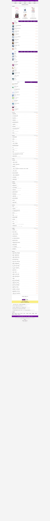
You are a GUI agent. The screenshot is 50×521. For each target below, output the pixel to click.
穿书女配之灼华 (14, 189)
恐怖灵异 (25, 3)
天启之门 (13, 149)
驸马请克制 (13, 219)
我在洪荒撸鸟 (13, 183)
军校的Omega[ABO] (14, 244)
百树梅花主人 (13, 266)
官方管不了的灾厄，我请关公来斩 (16, 261)
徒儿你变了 (13, 200)
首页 (18, 316)
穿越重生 (20, 3)
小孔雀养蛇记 (13, 124)
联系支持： (25, 320)
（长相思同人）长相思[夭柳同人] (16, 164)
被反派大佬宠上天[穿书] (15, 240)
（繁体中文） (29, 316)
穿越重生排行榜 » (36, 228)
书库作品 (30, 3)
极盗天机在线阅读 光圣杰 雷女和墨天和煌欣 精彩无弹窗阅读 (18, 308)
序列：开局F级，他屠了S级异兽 (15, 265)
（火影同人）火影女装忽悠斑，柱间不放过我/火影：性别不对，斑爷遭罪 (20, 168)
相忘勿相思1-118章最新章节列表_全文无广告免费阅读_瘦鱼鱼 (19, 307)
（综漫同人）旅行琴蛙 (14, 162)
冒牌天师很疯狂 (14, 113)
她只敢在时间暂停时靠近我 (15, 259)
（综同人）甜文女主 (14, 170)
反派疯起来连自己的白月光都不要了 (16, 242)
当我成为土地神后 (14, 202)
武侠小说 (21, 313)
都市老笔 (13, 287)
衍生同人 (24, 313)
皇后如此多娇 (13, 208)
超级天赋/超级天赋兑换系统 (15, 145)
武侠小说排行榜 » (36, 135)
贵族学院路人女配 (14, 185)
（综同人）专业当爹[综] (15, 143)
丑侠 (12, 147)
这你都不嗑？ (13, 166)
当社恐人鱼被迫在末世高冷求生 (15, 128)
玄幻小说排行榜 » (36, 112)
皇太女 (13, 206)
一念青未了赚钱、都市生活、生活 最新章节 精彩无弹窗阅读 (18, 304)
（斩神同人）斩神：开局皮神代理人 (16, 293)
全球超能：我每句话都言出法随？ (16, 276)
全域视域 (13, 278)
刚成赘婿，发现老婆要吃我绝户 (15, 263)
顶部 (31, 316)
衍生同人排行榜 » (36, 158)
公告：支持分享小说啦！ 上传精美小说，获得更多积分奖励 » (25, 302)
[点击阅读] (37, 113)
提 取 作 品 (24, 299)
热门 (24, 316)
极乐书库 (16, 313)
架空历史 (15, 3)
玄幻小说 (18, 313)
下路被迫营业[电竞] (14, 179)
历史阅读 (34, 3)
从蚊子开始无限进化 (14, 187)
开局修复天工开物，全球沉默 (15, 282)
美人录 (13, 130)
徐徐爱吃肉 (13, 253)
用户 (35, 0)
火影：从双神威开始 (14, 246)
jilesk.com (14, 0)
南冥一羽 (13, 285)
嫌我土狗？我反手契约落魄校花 (15, 280)
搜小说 (37, 0)
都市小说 (13, 314)
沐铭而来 (13, 272)
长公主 (13, 221)
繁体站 (13, 313)
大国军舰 (13, 223)
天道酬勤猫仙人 (13, 268)
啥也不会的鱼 (13, 283)
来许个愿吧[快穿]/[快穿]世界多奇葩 (16, 210)
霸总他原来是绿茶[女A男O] (15, 122)
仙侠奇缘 (27, 313)
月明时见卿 (13, 229)
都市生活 (16, 314)
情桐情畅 (13, 255)
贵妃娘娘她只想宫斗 (14, 225)
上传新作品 (27, 299)
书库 (26, 316)
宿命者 (13, 270)
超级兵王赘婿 (13, 126)
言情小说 (19, 314)
